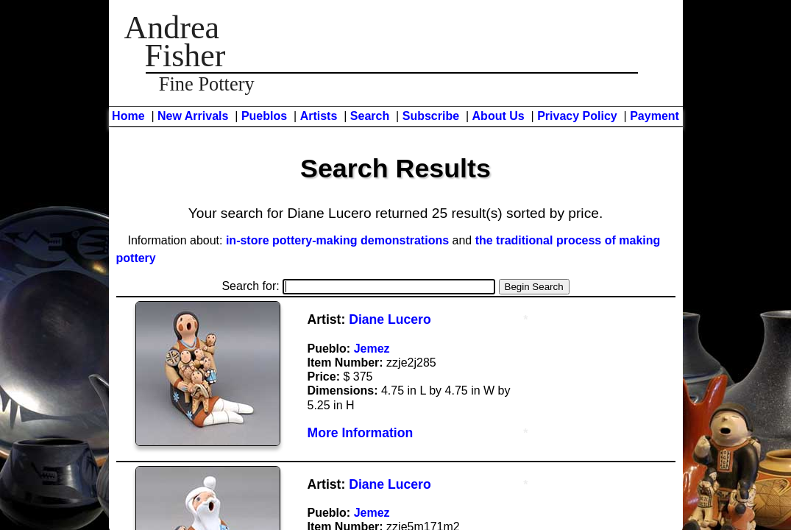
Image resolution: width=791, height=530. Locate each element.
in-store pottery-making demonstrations (337, 240)
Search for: (358, 286)
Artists (319, 116)
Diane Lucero (389, 319)
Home (128, 116)
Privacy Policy (577, 116)
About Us (498, 116)
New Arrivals (192, 116)
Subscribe (430, 116)
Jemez (372, 348)
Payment (654, 116)
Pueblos (264, 116)
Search (369, 116)
